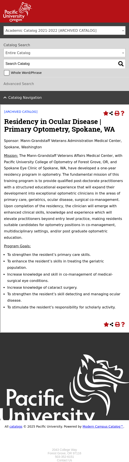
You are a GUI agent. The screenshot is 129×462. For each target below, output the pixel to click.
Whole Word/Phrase (26, 72)
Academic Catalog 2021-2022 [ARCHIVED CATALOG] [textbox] (51, 30)
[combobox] (64, 30)
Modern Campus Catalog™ (103, 426)
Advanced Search (19, 84)
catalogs (15, 426)
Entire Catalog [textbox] (17, 53)
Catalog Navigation (25, 98)
